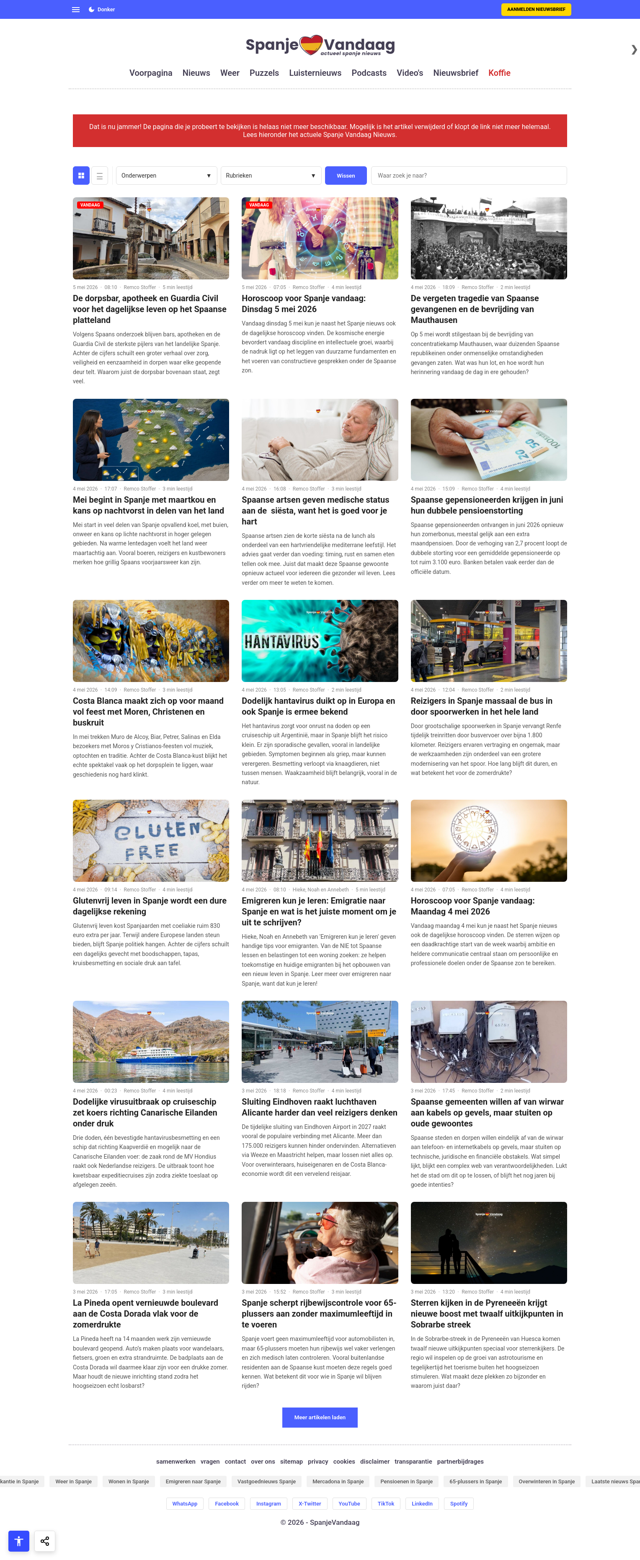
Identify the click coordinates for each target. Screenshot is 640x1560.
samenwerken (176, 1461)
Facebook (227, 1504)
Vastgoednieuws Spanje (266, 1481)
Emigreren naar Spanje (193, 1481)
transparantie (413, 1461)
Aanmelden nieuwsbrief (536, 9)
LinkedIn (422, 1504)
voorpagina (151, 73)
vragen (210, 1461)
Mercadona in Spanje (338, 1481)
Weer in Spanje (73, 1481)
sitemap (291, 1461)
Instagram (268, 1504)
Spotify (458, 1504)
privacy (318, 1461)
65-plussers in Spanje (475, 1481)
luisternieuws (315, 73)
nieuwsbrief (456, 73)
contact (235, 1461)
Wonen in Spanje (128, 1481)
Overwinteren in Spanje (547, 1481)
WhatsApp (185, 1504)
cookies (344, 1461)
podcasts (369, 73)
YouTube (349, 1504)
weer (230, 73)
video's (410, 73)
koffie (499, 73)
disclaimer (375, 1461)
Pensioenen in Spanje (406, 1481)
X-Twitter (310, 1504)
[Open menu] (76, 10)
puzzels (264, 73)
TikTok (386, 1504)
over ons (263, 1461)
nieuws (196, 73)
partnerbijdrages (460, 1461)
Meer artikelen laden (320, 1417)
